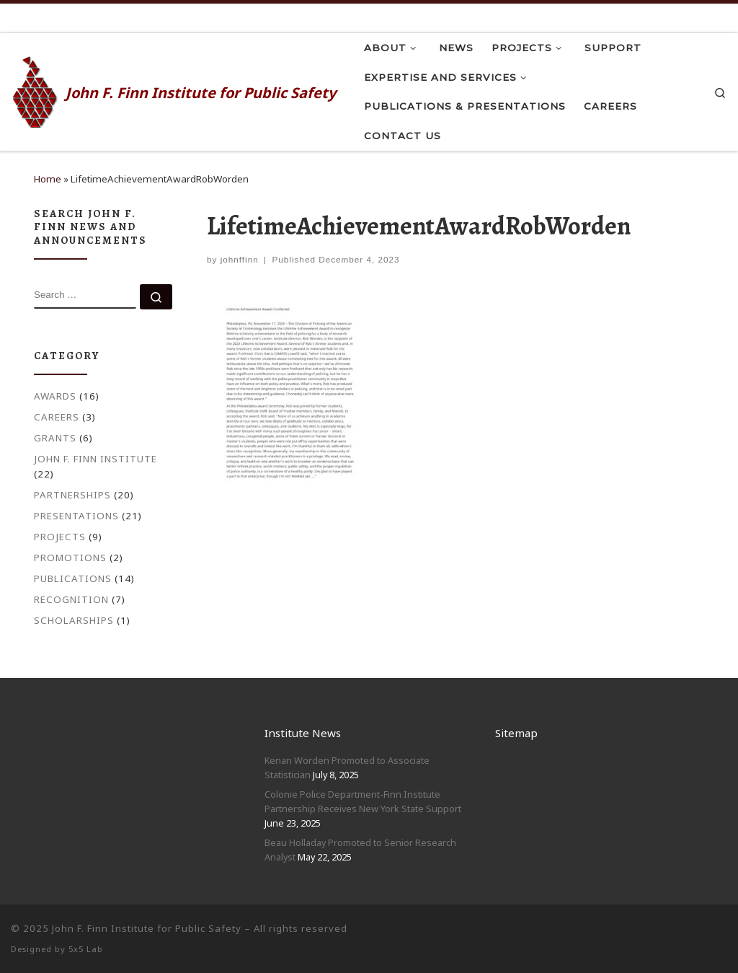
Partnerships (72, 494)
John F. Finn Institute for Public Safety (146, 928)
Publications (73, 578)
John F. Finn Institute (95, 458)
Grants (55, 437)
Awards (55, 395)
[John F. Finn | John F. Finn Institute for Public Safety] (36, 89)
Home (47, 178)
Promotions (70, 557)
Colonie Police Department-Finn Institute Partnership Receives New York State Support (362, 801)
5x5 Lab (85, 948)
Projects (60, 536)
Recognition (71, 599)
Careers (56, 416)
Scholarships (74, 620)
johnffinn (240, 259)
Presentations (76, 515)
